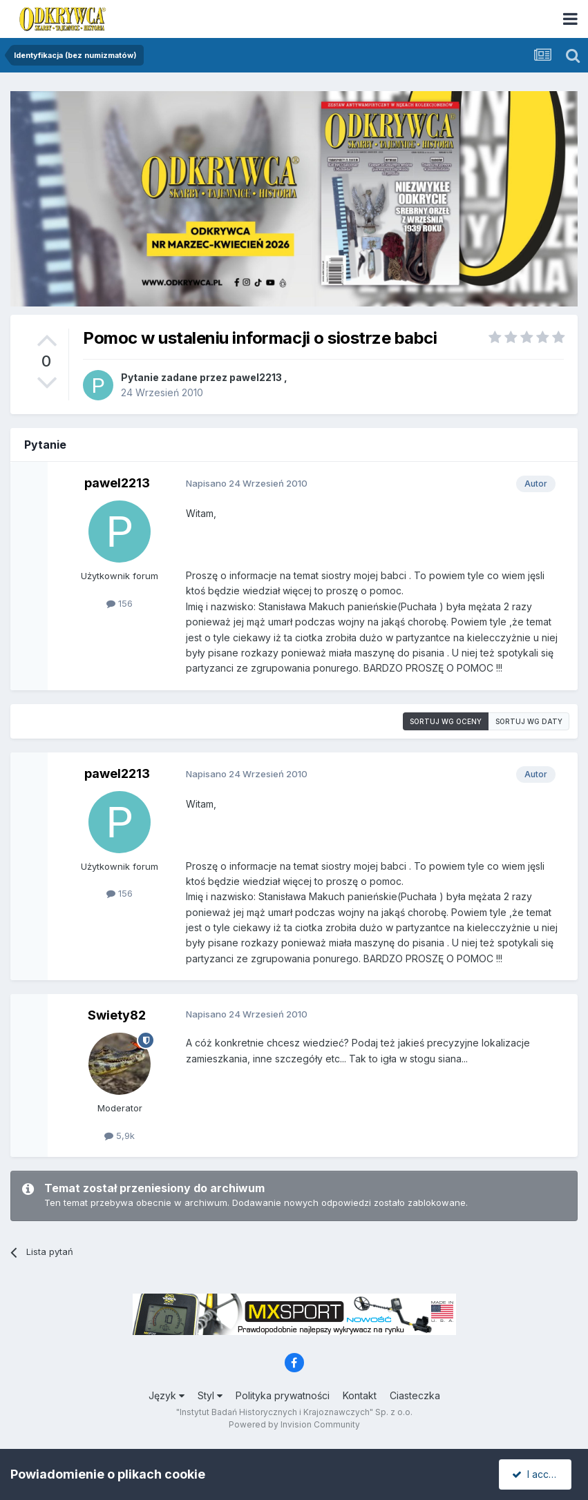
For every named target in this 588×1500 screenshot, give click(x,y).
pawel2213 (255, 377)
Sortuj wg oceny (446, 721)
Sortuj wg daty (528, 721)
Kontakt (360, 1395)
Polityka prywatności (283, 1395)
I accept (537, 1474)
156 (119, 603)
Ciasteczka (415, 1395)
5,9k (119, 1135)
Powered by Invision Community (294, 1424)
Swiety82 (117, 1015)
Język (166, 1395)
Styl (210, 1395)
